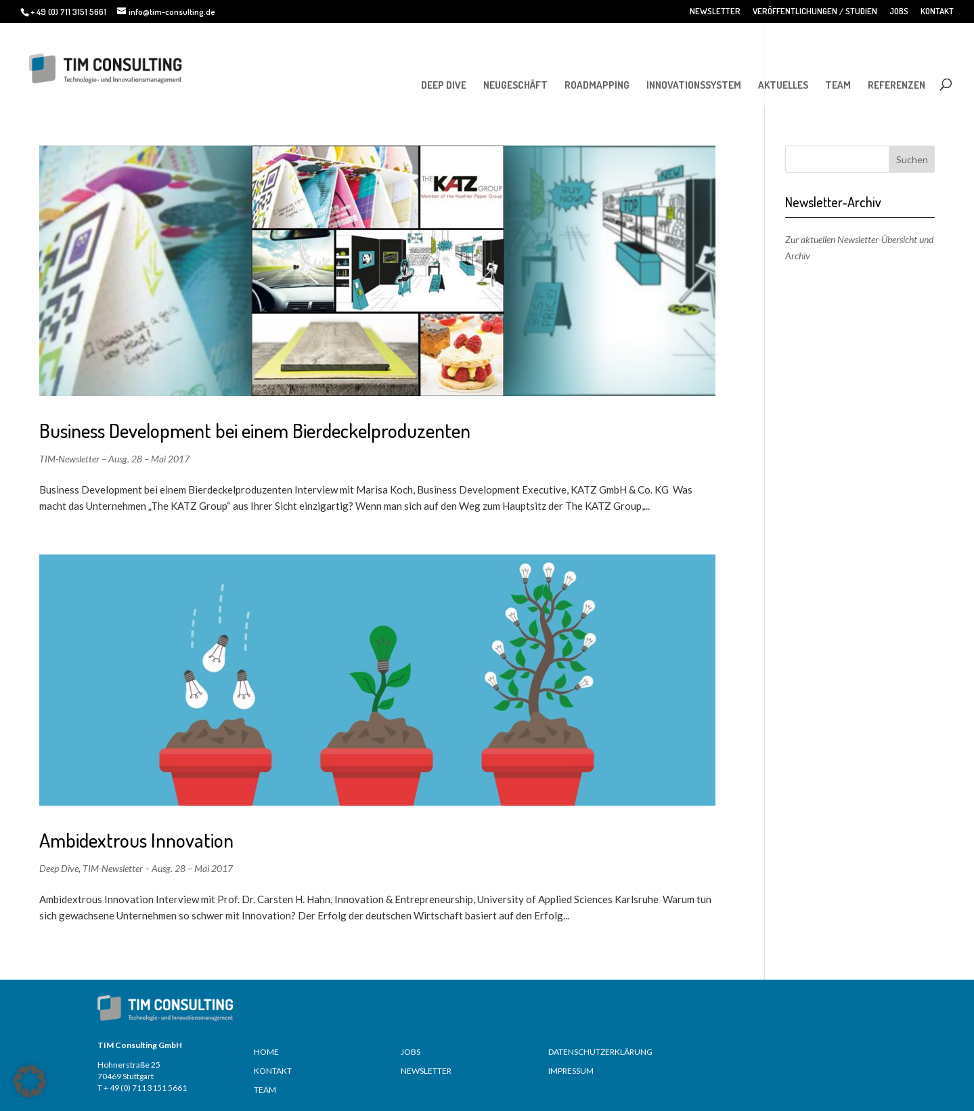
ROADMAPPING (597, 85)
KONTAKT (937, 11)
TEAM (838, 85)
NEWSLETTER (715, 11)
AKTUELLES (783, 85)
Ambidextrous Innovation (136, 839)
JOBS (898, 11)
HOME (266, 1052)
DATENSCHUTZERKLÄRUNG (600, 1052)
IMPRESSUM (571, 1071)
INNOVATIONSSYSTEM (693, 85)
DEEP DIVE (443, 85)
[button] (30, 1081)
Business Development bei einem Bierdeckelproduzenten (254, 430)
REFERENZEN (896, 85)
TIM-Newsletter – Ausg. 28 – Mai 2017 (114, 458)
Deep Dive (59, 868)
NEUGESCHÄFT (515, 85)
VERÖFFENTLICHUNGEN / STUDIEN (815, 11)
